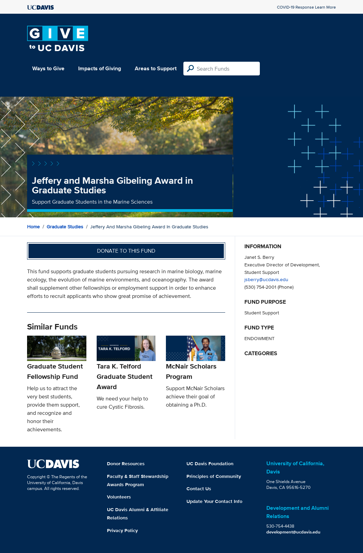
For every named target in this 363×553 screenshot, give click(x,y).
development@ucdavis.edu (293, 532)
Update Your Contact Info (214, 501)
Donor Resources (126, 463)
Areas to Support (156, 68)
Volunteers (119, 496)
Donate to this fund (126, 251)
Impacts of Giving (99, 68)
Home (33, 226)
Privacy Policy (122, 530)
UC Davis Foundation (209, 463)
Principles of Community (213, 476)
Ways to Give (48, 68)
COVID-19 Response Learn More (306, 7)
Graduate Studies (65, 226)
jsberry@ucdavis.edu (266, 279)
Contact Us (198, 488)
